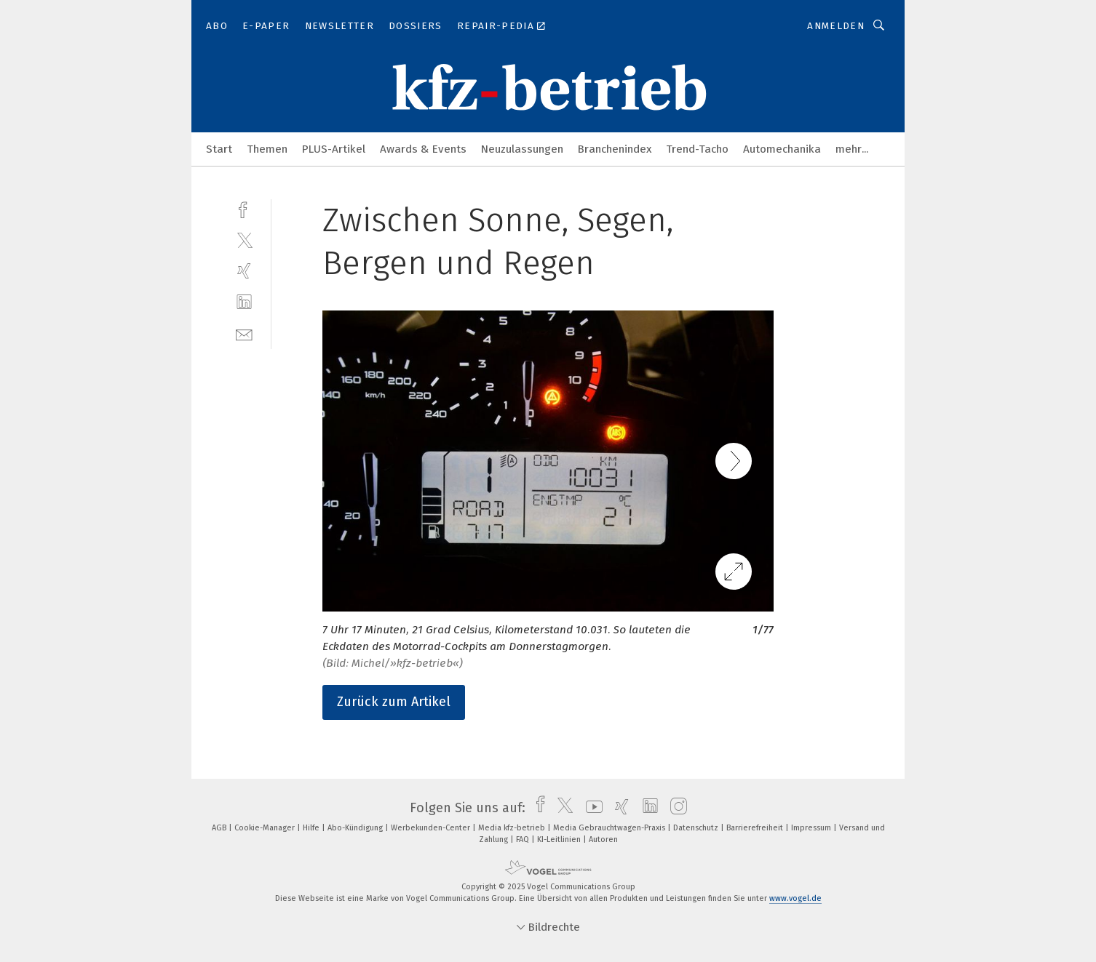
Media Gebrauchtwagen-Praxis (610, 828)
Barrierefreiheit (755, 828)
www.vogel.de (795, 898)
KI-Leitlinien (560, 839)
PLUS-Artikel (333, 149)
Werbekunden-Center (431, 828)
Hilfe (312, 828)
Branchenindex (614, 149)
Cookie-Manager (265, 828)
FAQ (523, 839)
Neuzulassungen (522, 149)
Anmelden (836, 26)
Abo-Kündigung (356, 828)
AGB (220, 828)
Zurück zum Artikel (393, 702)
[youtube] (591, 808)
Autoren (603, 839)
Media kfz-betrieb (512, 828)
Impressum (812, 828)
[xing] (244, 271)
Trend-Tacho (697, 149)
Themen (267, 149)
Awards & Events (423, 149)
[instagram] (675, 808)
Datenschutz (696, 828)
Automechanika (782, 149)
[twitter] (244, 240)
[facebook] (244, 208)
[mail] (244, 333)
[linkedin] (244, 302)
